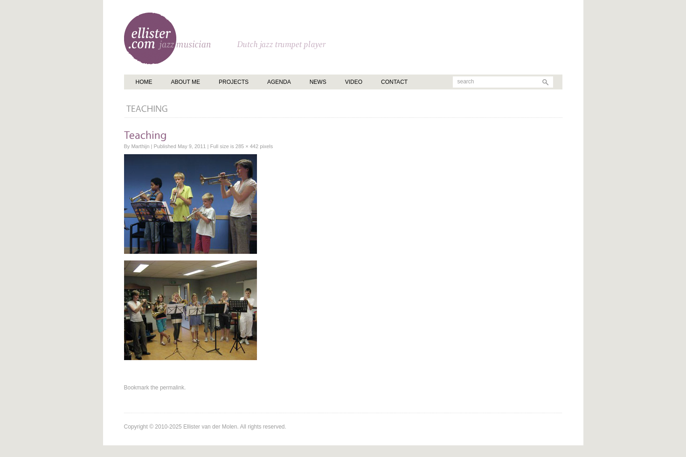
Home (144, 82)
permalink (172, 387)
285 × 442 (247, 146)
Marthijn (140, 146)
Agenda (279, 82)
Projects (234, 82)
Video (353, 82)
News (318, 82)
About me (185, 82)
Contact (394, 82)
